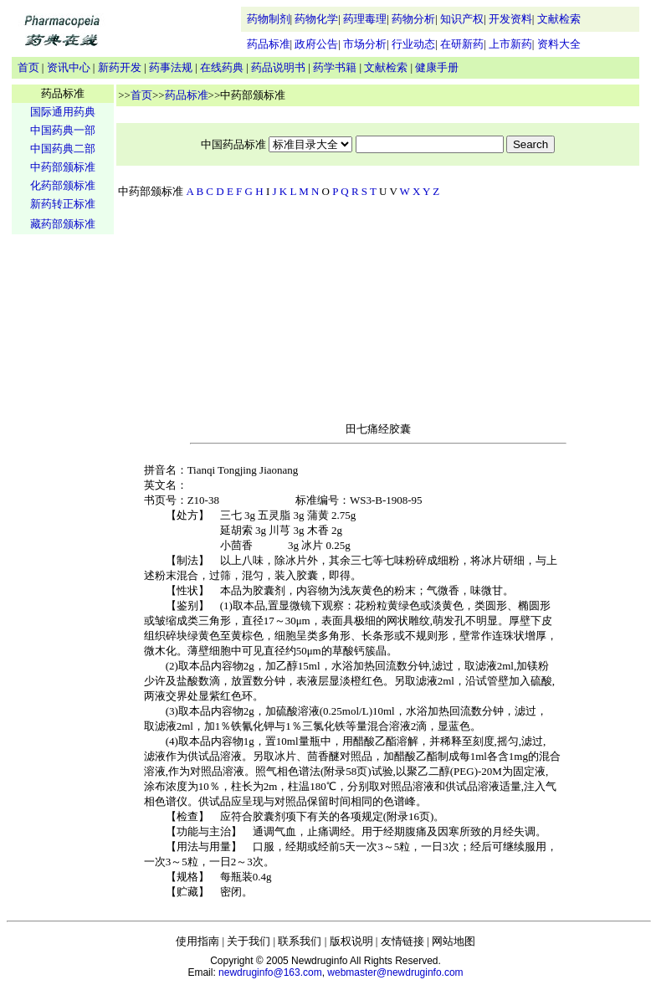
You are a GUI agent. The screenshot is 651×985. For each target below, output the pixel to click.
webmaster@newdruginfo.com (395, 972)
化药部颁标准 (62, 185)
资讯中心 (68, 67)
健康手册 (437, 67)
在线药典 (221, 67)
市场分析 (365, 44)
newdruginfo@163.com (270, 972)
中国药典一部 (62, 130)
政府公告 (316, 44)
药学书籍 (334, 67)
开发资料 (510, 19)
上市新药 (510, 44)
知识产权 (462, 19)
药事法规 (170, 67)
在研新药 (462, 44)
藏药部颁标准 (62, 224)
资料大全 (559, 44)
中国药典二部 (62, 148)
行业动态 (413, 44)
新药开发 (119, 67)
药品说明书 (278, 67)
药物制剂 (268, 19)
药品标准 (268, 44)
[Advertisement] (63, 499)
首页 (28, 67)
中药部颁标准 (62, 167)
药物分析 (413, 19)
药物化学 (316, 19)
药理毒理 (365, 19)
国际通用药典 (62, 111)
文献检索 (559, 19)
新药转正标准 (62, 204)
